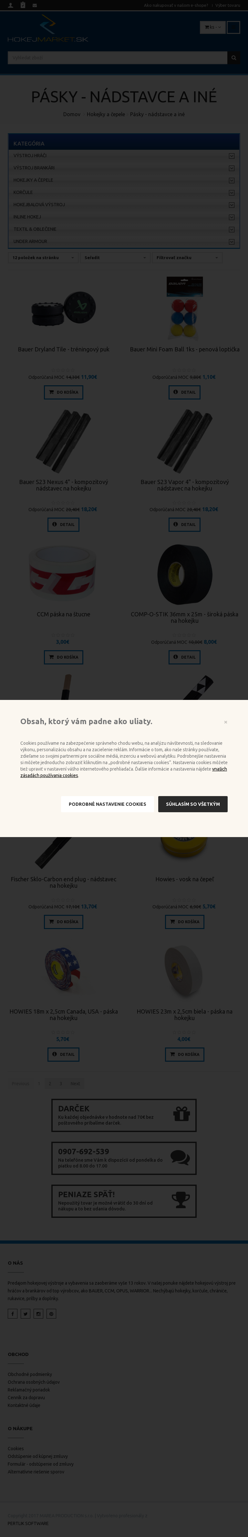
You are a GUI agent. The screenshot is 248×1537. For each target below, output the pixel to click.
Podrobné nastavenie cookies (107, 804)
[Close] (226, 721)
